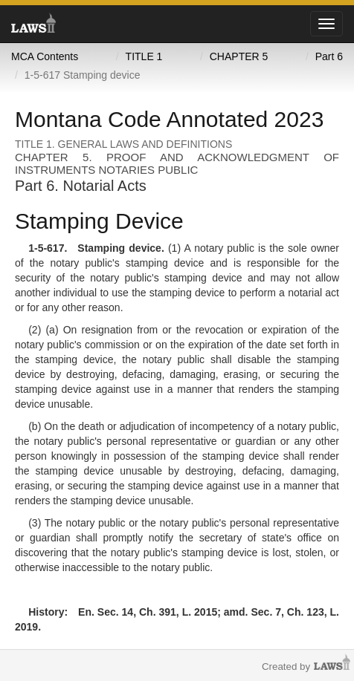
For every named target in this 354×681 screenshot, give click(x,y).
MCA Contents (44, 56)
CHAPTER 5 (239, 56)
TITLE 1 (144, 56)
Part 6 (329, 56)
